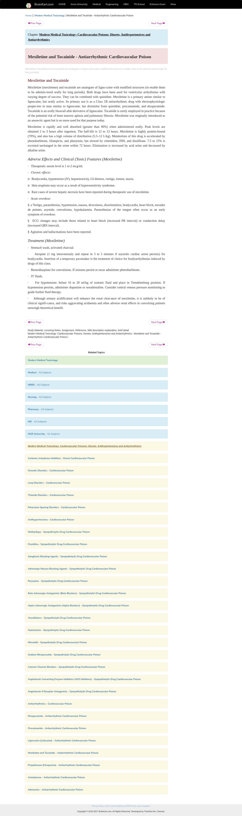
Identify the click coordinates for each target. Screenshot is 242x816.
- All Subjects (39, 372)
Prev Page (34, 23)
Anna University (79, 4)
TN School (139, 4)
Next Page (158, 23)
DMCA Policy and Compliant (137, 806)
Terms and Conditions (114, 806)
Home (28, 15)
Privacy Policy (98, 806)
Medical (97, 4)
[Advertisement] (195, 64)
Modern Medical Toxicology (50, 15)
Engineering (112, 4)
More (173, 4)
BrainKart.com (44, 4)
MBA (126, 4)
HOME (62, 4)
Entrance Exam (158, 4)
